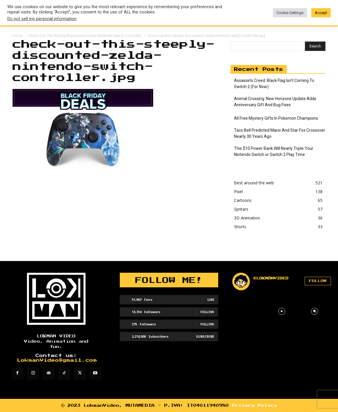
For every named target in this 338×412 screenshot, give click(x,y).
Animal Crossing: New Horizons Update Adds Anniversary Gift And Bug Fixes (275, 101)
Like (210, 299)
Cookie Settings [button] (289, 13)
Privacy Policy (254, 405)
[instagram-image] (248, 311)
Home (18, 35)
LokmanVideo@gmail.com (57, 360)
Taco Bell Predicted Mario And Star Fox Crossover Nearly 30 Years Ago (279, 133)
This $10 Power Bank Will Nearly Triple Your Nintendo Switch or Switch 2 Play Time (273, 151)
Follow (207, 312)
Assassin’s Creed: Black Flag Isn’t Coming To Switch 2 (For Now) (274, 83)
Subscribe (205, 336)
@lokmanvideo (271, 278)
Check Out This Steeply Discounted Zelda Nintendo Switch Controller (85, 35)
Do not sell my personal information (41, 18)
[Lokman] (56, 299)
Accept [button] (321, 13)
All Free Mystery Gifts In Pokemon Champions (276, 118)
